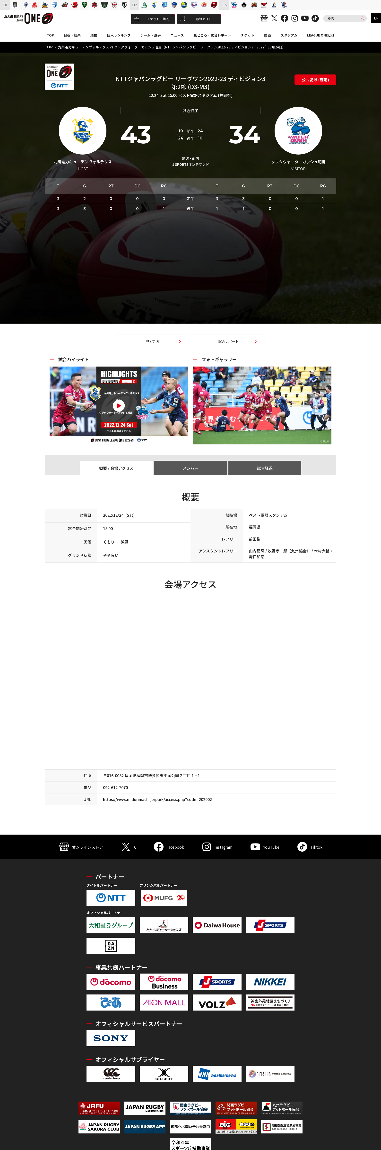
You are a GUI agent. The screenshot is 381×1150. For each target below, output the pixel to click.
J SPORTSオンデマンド (190, 164)
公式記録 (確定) (315, 80)
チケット (247, 35)
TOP (50, 35)
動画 (267, 35)
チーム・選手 (150, 35)
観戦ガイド (196, 19)
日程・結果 (72, 35)
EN (376, 18)
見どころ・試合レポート (212, 35)
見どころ (152, 341)
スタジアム (289, 35)
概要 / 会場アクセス (116, 468)
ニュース (177, 35)
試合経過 (265, 468)
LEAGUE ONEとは (321, 35)
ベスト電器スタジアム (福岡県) (205, 95)
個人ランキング (119, 35)
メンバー (190, 468)
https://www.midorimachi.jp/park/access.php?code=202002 (157, 799)
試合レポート (228, 341)
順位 (93, 35)
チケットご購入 (151, 19)
